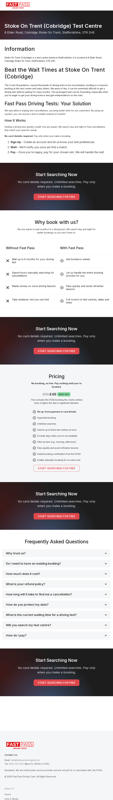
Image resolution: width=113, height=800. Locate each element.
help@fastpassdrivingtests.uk (25, 760)
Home (8, 794)
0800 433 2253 (16, 764)
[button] (106, 5)
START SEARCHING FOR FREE (56, 196)
